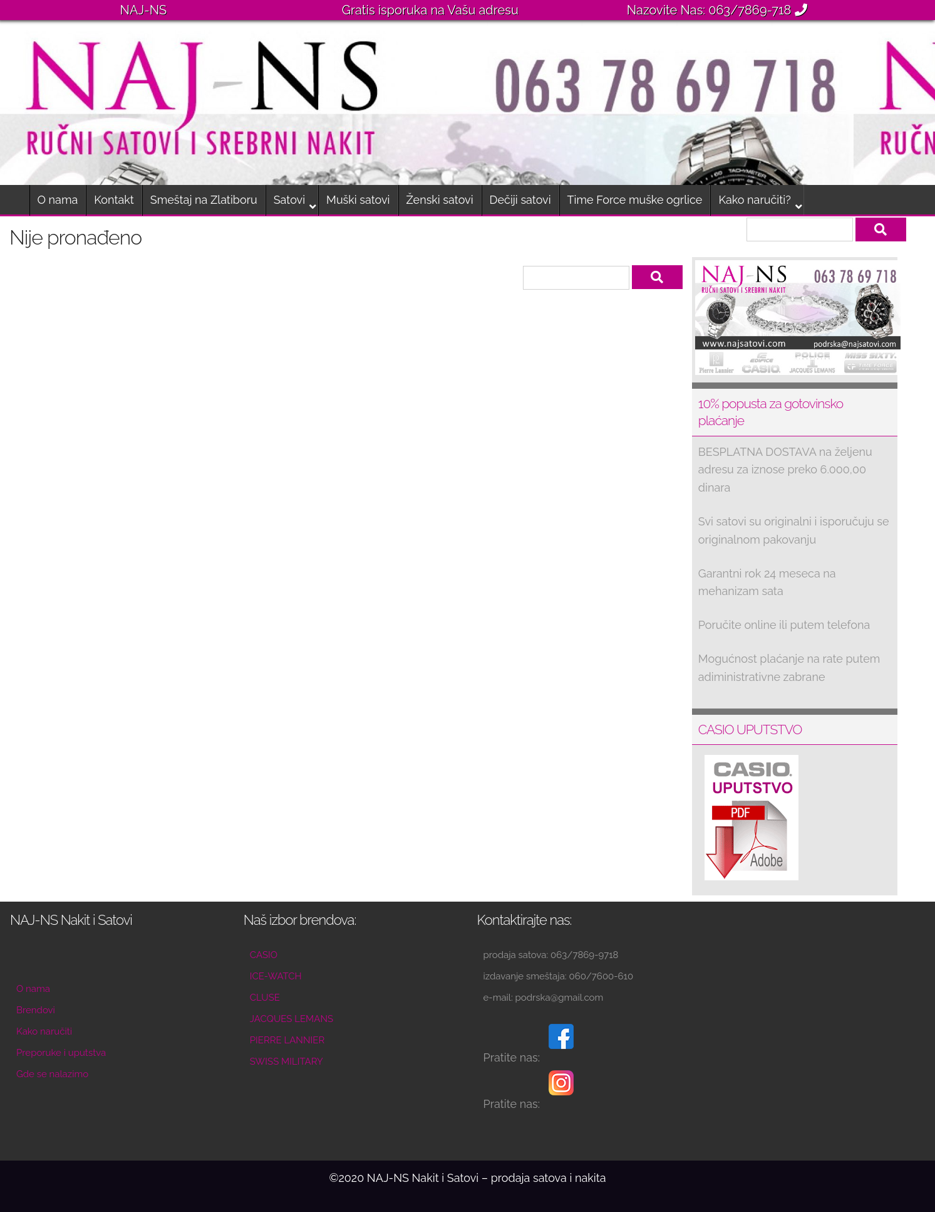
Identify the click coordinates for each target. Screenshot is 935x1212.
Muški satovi (358, 199)
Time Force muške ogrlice (635, 199)
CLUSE (265, 997)
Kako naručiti (44, 1031)
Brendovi (35, 1010)
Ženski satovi (439, 199)
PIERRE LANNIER (287, 1040)
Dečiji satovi (520, 199)
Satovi (289, 199)
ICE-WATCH (276, 976)
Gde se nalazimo (52, 1074)
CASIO (263, 955)
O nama (58, 199)
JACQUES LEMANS (291, 1019)
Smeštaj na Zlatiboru (203, 199)
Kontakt (114, 199)
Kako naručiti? (754, 199)
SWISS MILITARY (286, 1061)
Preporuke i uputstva (61, 1052)
